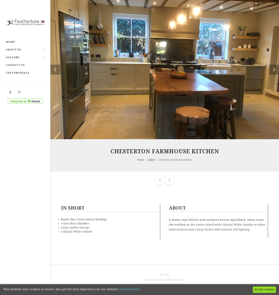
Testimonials (17, 72)
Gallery (13, 57)
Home (10, 41)
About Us (13, 49)
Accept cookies (264, 289)
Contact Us (15, 65)
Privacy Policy (154, 279)
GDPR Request (174, 279)
